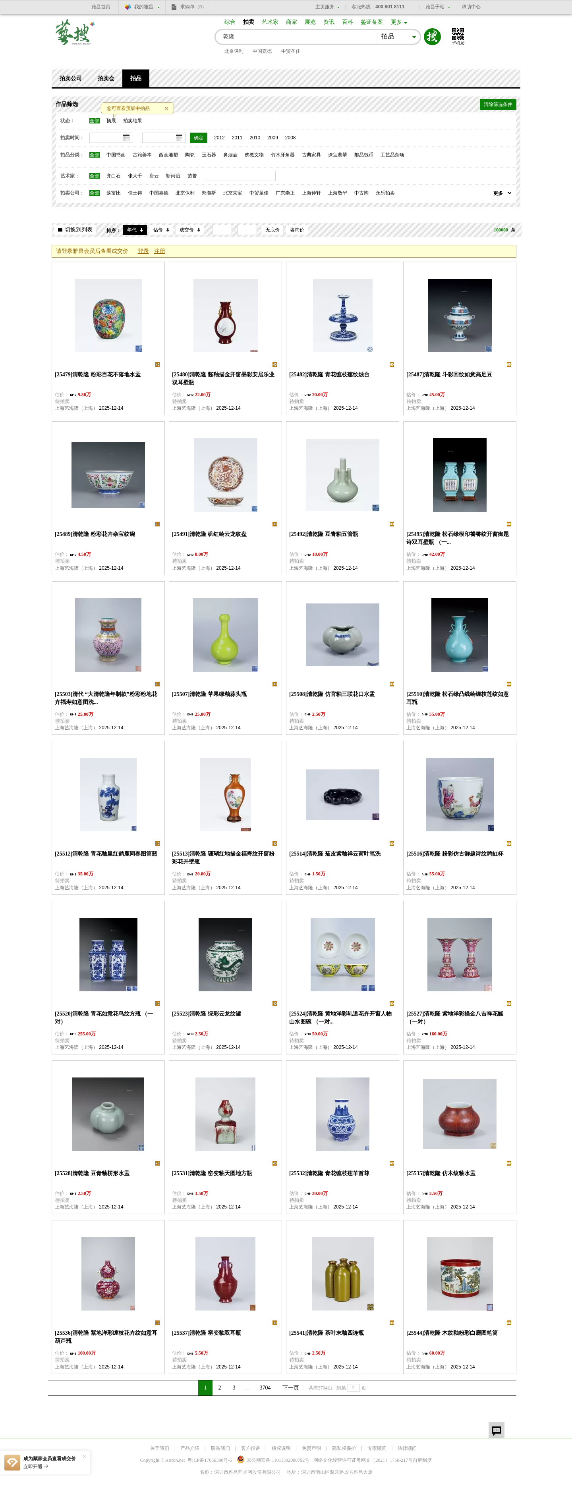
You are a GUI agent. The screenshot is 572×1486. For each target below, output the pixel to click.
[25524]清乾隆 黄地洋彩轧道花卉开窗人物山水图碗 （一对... (340, 1018)
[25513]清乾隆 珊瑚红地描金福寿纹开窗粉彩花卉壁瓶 (223, 858)
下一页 (290, 1388)
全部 (94, 120)
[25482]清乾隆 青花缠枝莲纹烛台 (329, 375)
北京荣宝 (232, 193)
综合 (230, 22)
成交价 (187, 230)
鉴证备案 (372, 22)
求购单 (193, 7)
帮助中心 (471, 7)
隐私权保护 (344, 1448)
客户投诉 (250, 1448)
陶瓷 (190, 155)
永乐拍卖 (385, 193)
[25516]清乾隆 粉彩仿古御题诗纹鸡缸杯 (454, 854)
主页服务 (324, 7)
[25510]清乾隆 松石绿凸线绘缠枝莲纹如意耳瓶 (457, 698)
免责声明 (311, 1448)
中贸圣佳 (290, 51)
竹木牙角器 (283, 155)
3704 (265, 1388)
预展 (111, 120)
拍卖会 (106, 78)
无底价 (272, 230)
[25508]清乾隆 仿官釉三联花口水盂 (332, 694)
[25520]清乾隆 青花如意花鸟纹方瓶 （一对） (104, 1018)
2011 (237, 138)
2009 (272, 138)
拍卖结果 (132, 120)
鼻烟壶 (230, 155)
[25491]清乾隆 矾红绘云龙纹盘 (209, 534)
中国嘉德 (262, 51)
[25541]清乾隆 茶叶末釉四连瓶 (326, 1333)
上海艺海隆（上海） (76, 408)
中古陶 (361, 193)
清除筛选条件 (498, 104)
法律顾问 (407, 1448)
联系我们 (220, 1448)
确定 (198, 138)
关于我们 (159, 1448)
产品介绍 (189, 1448)
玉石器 (209, 155)
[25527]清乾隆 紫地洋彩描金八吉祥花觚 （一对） (454, 1018)
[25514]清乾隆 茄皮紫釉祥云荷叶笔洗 (335, 854)
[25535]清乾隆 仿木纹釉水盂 (440, 1173)
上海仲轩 (311, 193)
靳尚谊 (173, 176)
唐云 (154, 176)
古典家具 (311, 155)
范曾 (192, 176)
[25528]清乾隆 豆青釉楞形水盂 (92, 1173)
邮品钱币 (363, 155)
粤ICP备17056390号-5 (209, 1460)
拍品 (135, 78)
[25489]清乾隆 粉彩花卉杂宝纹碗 (95, 534)
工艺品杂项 (392, 155)
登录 (143, 251)
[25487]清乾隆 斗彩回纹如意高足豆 (449, 375)
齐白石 (113, 176)
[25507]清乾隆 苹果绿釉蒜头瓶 (209, 694)
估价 (158, 230)
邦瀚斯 (209, 193)
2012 (219, 138)
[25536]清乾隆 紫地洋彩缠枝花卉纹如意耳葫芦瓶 (106, 1337)
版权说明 (281, 1448)
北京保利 (233, 51)
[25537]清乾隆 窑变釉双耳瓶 (206, 1333)
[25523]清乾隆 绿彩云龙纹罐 (206, 1014)
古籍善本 (142, 155)
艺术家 (270, 22)
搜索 (432, 36)
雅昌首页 (100, 7)
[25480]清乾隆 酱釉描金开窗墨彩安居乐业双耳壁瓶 (223, 378)
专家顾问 (376, 1448)
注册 (159, 251)
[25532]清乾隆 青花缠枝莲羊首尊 (329, 1173)
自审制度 (422, 1460)
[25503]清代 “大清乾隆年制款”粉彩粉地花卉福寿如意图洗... (106, 698)
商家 (291, 22)
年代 (132, 230)
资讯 (328, 22)
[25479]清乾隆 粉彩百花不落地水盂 (98, 375)
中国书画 (116, 155)
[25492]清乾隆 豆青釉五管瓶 (323, 534)
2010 (254, 138)
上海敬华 (337, 193)
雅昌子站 (434, 7)
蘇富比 (113, 193)
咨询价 (297, 230)
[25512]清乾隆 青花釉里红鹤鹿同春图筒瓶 (106, 854)
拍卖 (248, 22)
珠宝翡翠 (337, 155)
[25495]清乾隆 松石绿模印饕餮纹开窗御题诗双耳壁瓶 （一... (457, 538)
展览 (310, 22)
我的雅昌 (143, 7)
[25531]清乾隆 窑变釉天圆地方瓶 (212, 1173)
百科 (347, 22)
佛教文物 (254, 155)
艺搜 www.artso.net (75, 37)
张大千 (135, 176)
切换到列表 (79, 230)
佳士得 (135, 193)
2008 (290, 138)
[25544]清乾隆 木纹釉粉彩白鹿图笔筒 (452, 1333)
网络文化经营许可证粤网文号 (363, 1460)
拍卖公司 (71, 78)
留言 (496, 1430)
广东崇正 (285, 193)
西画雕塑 (168, 155)
